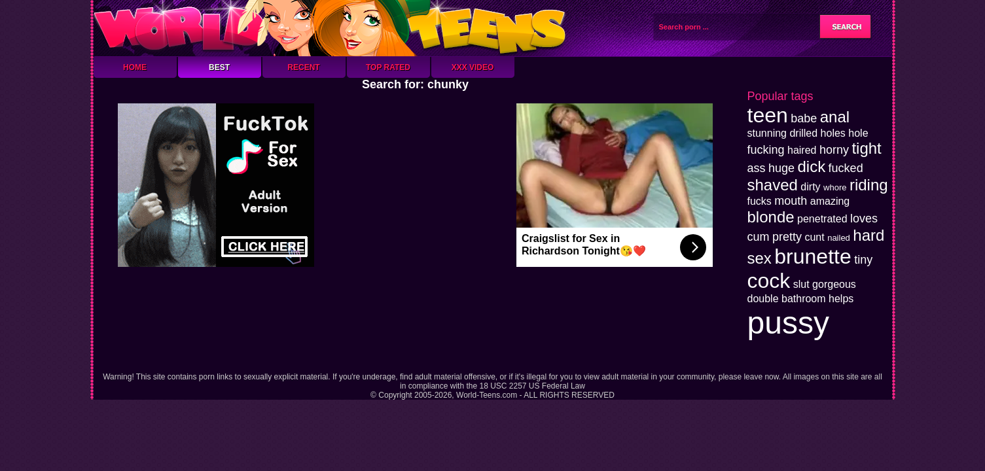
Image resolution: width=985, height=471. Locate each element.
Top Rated (388, 67)
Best (219, 67)
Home (135, 67)
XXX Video (473, 67)
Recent (303, 67)
